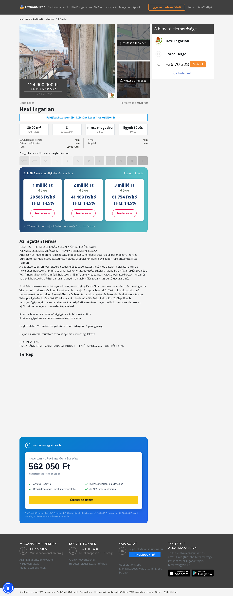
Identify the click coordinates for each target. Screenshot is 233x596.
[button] (8, 588)
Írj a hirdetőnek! (183, 73)
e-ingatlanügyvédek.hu (48, 445)
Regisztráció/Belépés (201, 7)
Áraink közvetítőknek (82, 559)
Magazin (124, 7)
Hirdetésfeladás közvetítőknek (88, 563)
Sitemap (158, 592)
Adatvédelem (86, 592)
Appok (136, 7)
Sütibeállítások (171, 592)
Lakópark (110, 7)
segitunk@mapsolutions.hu (146, 549)
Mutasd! (198, 64)
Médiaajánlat (100, 592)
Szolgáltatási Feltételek (67, 592)
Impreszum (50, 592)
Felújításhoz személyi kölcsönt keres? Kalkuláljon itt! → (83, 117)
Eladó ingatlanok (58, 7)
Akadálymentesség (144, 592)
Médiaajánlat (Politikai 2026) (121, 592)
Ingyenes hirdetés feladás (167, 7)
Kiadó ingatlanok (81, 7)
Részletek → (43, 213)
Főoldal (62, 19)
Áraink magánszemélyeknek (36, 559)
